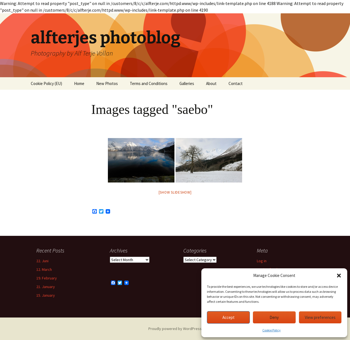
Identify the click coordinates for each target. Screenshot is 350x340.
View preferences (320, 317)
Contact (236, 83)
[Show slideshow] (175, 192)
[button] (339, 275)
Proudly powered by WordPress (175, 328)
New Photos (107, 83)
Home (79, 83)
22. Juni (42, 260)
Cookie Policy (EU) (46, 83)
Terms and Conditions (149, 83)
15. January (45, 295)
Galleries (186, 83)
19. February (46, 278)
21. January (45, 286)
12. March (44, 269)
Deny (274, 317)
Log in (262, 260)
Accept (228, 317)
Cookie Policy (271, 330)
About (211, 83)
